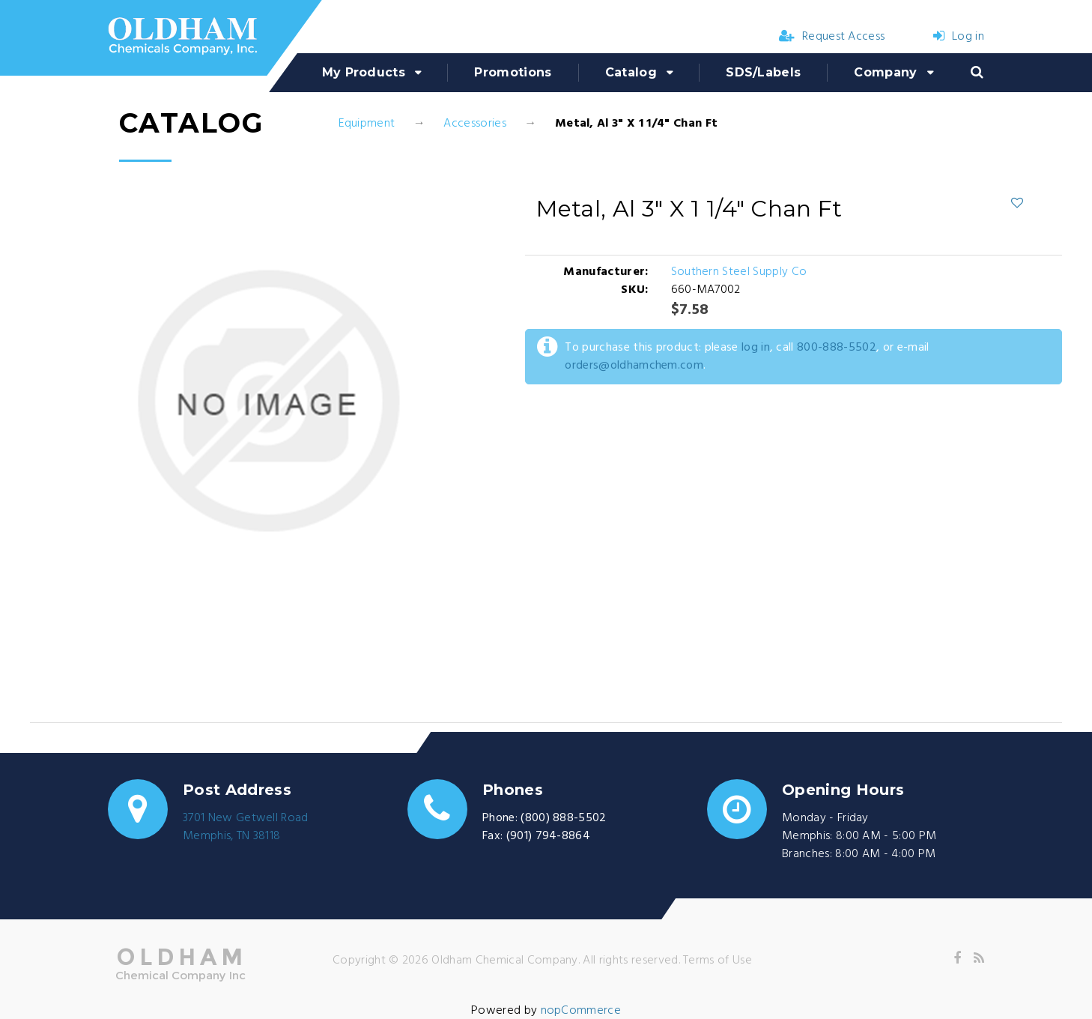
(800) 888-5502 (563, 818)
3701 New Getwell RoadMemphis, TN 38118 (246, 827)
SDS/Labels (763, 72)
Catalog (631, 72)
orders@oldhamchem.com (634, 365)
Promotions (512, 72)
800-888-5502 (836, 347)
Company (885, 72)
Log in (958, 36)
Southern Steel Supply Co (739, 272)
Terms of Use (717, 960)
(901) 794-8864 (548, 836)
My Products (364, 72)
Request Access (832, 36)
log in (755, 347)
